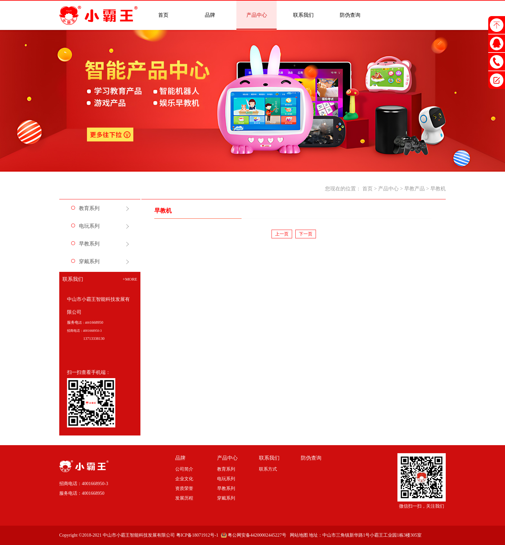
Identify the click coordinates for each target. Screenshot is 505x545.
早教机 (438, 188)
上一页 (282, 234)
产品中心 (388, 188)
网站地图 (298, 535)
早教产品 (414, 188)
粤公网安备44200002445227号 (257, 535)
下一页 (305, 234)
